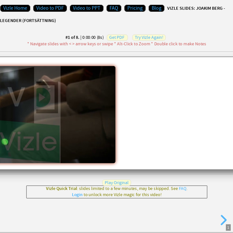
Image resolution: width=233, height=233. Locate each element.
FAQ (114, 8)
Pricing (135, 8)
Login (77, 195)
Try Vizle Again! (149, 37)
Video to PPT (86, 8)
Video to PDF (50, 8)
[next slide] (222, 220)
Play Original (116, 182)
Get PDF (116, 37)
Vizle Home (15, 8)
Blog (156, 8)
